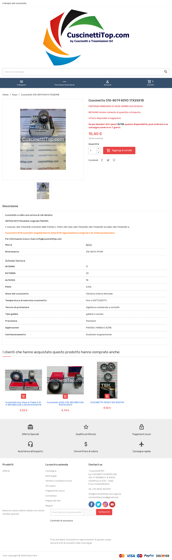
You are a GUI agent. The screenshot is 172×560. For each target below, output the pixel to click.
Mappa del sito (53, 500)
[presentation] (75, 530)
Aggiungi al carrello (119, 150)
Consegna (51, 471)
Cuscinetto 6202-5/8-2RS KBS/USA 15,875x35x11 (65, 403)
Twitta (108, 160)
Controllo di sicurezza (61, 520)
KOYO (89, 245)
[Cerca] (86, 71)
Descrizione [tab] (10, 206)
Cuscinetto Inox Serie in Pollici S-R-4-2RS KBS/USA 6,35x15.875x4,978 (23, 403)
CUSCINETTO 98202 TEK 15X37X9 (107, 402)
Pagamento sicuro (55, 490)
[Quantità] (93, 150)
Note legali (51, 476)
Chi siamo (51, 486)
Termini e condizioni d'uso (59, 481)
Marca (8, 245)
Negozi (49, 505)
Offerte (6, 471)
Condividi (102, 160)
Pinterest (114, 160)
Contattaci (51, 495)
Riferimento (12, 251)
